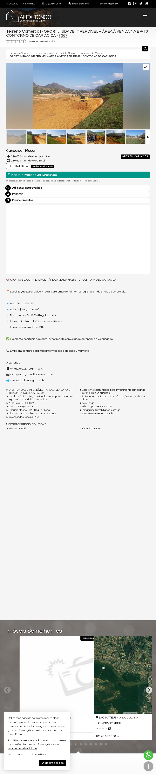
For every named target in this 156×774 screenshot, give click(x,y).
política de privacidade (58, 582)
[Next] (149, 673)
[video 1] (78, 238)
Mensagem (15, 517)
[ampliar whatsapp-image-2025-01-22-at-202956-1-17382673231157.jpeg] (64, 96)
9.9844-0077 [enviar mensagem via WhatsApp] (53, 4)
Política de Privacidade (22, 748)
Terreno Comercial (22, 31)
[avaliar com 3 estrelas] (16, 41)
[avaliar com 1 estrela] (8, 41)
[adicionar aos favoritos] (72, 705)
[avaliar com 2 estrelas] (12, 41)
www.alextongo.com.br (30, 379)
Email (11, 552)
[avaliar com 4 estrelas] (20, 41)
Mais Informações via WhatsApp (32, 174)
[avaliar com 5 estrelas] (24, 41)
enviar (140, 579)
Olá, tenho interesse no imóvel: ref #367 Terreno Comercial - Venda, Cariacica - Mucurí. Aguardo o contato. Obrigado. (78, 526)
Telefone (13, 565)
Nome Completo (18, 538)
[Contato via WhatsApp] (148, 755)
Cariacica (13, 150)
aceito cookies (52, 762)
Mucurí (28, 150)
